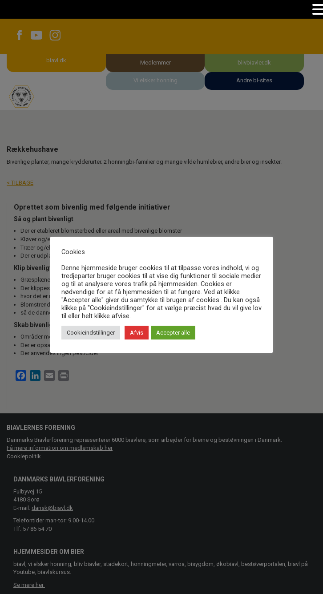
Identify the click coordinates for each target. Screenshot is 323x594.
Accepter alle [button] (173, 332)
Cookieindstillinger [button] (91, 332)
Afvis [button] (136, 332)
